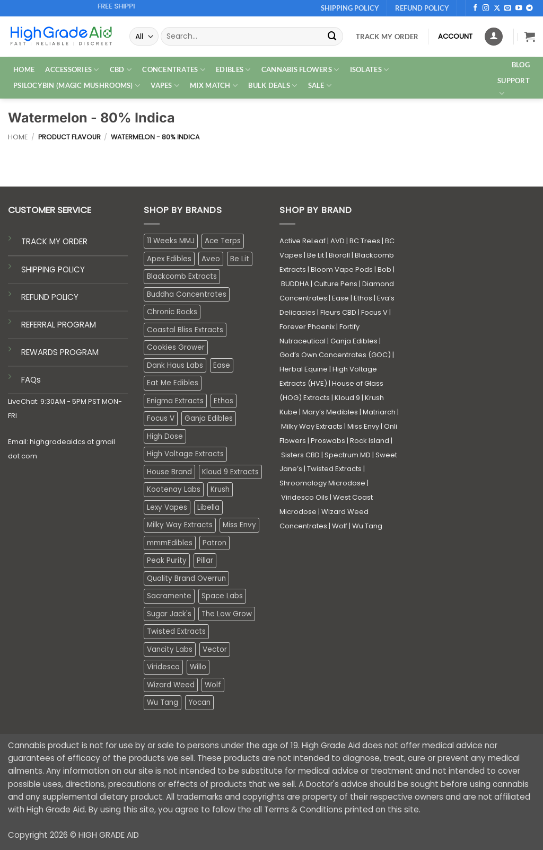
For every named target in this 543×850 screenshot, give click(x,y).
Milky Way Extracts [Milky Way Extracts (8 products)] (180, 525)
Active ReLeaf (302, 241)
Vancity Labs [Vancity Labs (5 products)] (169, 649)
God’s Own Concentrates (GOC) (335, 355)
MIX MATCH (214, 86)
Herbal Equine (303, 369)
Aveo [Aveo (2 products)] (211, 259)
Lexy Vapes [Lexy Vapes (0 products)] (167, 507)
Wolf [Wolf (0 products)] (213, 685)
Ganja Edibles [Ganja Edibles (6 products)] (209, 418)
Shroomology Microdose (322, 483)
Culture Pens (335, 284)
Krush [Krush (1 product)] (220, 489)
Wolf (339, 526)
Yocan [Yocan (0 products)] (199, 702)
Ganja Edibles (354, 341)
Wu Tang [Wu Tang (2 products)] (162, 702)
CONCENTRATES (173, 70)
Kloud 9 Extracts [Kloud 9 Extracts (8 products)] (230, 472)
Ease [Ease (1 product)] (221, 365)
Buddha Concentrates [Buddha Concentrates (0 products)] (186, 294)
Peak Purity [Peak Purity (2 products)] (167, 560)
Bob (384, 269)
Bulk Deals (272, 86)
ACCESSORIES (72, 70)
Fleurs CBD (338, 312)
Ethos (363, 298)
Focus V (374, 312)
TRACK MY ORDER (54, 241)
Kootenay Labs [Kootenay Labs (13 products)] (173, 489)
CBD (121, 70)
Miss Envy (363, 426)
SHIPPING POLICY (53, 269)
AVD (337, 241)
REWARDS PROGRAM (60, 352)
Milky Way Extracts (312, 426)
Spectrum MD (348, 455)
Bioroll (339, 255)
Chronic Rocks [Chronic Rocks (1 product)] (172, 312)
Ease (340, 298)
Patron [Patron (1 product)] (214, 543)
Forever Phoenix (307, 327)
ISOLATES (369, 70)
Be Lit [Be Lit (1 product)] (239, 259)
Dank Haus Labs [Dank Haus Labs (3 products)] (175, 365)
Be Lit (315, 255)
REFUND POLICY (49, 297)
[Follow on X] (497, 8)
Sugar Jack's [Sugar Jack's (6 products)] (169, 614)
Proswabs (328, 441)
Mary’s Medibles (330, 412)
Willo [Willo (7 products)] (198, 667)
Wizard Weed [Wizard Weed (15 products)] (171, 685)
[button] (529, 36)
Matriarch (379, 412)
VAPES (165, 86)
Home (18, 136)
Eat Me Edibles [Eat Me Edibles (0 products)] (172, 383)
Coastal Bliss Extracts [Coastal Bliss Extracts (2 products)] (185, 330)
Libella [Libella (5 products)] (208, 507)
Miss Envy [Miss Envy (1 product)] (239, 525)
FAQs (31, 379)
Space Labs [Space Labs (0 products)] (222, 596)
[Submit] (332, 36)
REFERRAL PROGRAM (58, 324)
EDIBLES (233, 70)
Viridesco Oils (304, 497)
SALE (320, 86)
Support (513, 87)
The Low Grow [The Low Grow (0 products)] (227, 614)
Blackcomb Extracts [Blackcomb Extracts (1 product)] (182, 276)
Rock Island (369, 441)
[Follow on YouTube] (518, 8)
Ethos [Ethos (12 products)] (223, 401)
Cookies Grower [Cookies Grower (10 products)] (176, 347)
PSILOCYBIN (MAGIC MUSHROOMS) (76, 86)
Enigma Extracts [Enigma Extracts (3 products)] (175, 401)
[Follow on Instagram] (486, 8)
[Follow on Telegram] (529, 8)
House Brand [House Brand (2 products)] (169, 472)
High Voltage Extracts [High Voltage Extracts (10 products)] (185, 454)
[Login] (494, 37)
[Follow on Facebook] (475, 8)
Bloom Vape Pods (342, 269)
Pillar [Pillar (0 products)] (205, 560)
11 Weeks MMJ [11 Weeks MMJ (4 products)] (171, 241)
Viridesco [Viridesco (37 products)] (163, 667)
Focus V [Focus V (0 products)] (160, 418)
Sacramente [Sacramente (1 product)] (169, 596)
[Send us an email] (507, 8)
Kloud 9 (347, 398)
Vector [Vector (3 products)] (215, 649)
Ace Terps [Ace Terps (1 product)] (223, 241)
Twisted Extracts (334, 469)
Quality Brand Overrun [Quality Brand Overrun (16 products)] (186, 578)
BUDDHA (295, 284)
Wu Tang (367, 526)
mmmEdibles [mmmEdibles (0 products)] (169, 543)
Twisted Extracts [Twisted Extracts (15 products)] (176, 631)
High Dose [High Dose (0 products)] (165, 436)
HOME (23, 69)
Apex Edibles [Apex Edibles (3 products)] (169, 259)
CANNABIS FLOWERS (300, 70)
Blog (521, 64)
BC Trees (364, 241)
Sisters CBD (300, 455)
